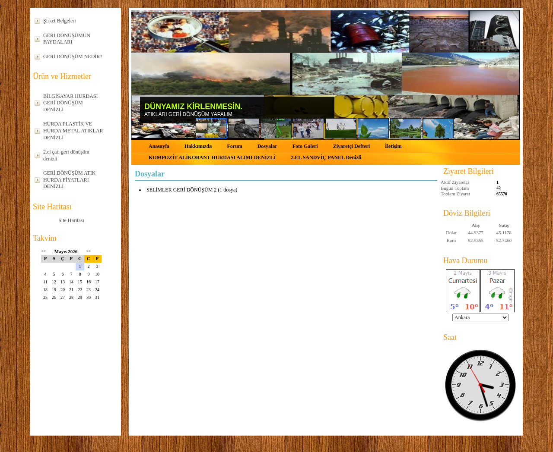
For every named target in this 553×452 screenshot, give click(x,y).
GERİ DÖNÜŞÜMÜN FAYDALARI (66, 38)
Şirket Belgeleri (59, 21)
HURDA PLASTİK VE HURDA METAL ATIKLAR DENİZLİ (73, 130)
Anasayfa (159, 146)
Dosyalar (267, 146)
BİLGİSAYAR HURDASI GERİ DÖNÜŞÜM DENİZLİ (70, 103)
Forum (234, 146)
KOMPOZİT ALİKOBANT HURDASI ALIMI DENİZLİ (212, 157)
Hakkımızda (198, 146)
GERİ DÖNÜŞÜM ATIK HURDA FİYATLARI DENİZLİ (69, 179)
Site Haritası (71, 220)
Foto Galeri (305, 146)
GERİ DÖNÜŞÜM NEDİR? (72, 56)
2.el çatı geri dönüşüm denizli (66, 155)
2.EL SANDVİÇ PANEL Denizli (326, 157)
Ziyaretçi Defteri (351, 146)
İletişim (393, 146)
